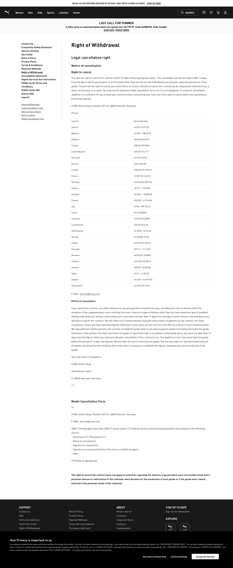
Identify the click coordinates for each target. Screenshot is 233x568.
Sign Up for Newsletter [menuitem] (178, 511)
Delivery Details (30, 50)
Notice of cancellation (31, 111)
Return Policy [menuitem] (76, 511)
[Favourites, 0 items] (211, 12)
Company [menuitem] (121, 515)
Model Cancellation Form (32, 118)
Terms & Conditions (31, 65)
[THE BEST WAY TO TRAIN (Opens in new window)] (185, 527)
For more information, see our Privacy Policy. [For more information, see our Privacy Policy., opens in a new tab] (92, 550)
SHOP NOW (109, 30)
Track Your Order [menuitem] (28, 524)
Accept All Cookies (205, 556)
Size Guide (27, 54)
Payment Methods (31, 68)
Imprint (25, 97)
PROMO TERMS (122, 30)
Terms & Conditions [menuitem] (29, 519)
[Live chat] (204, 12)
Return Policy (28, 58)
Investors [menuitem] (121, 524)
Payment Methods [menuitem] (78, 519)
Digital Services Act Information (38, 79)
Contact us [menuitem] (24, 511)
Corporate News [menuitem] (124, 519)
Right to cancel (28, 115)
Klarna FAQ (27, 93)
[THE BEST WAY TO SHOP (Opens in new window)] (170, 527)
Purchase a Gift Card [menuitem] (79, 528)
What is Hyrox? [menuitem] (124, 511)
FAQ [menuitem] (21, 515)
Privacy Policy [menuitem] (76, 515)
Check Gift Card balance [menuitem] (81, 524)
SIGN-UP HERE (154, 3)
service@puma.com (90, 294)
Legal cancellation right (32, 107)
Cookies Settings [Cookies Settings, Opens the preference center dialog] (179, 556)
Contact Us (27, 43)
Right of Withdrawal (32, 72)
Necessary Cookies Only (154, 556)
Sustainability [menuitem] (123, 528)
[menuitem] (19, 12)
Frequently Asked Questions (36, 47)
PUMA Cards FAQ (30, 90)
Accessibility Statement (34, 75)
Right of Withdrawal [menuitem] (29, 528)
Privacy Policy (29, 61)
